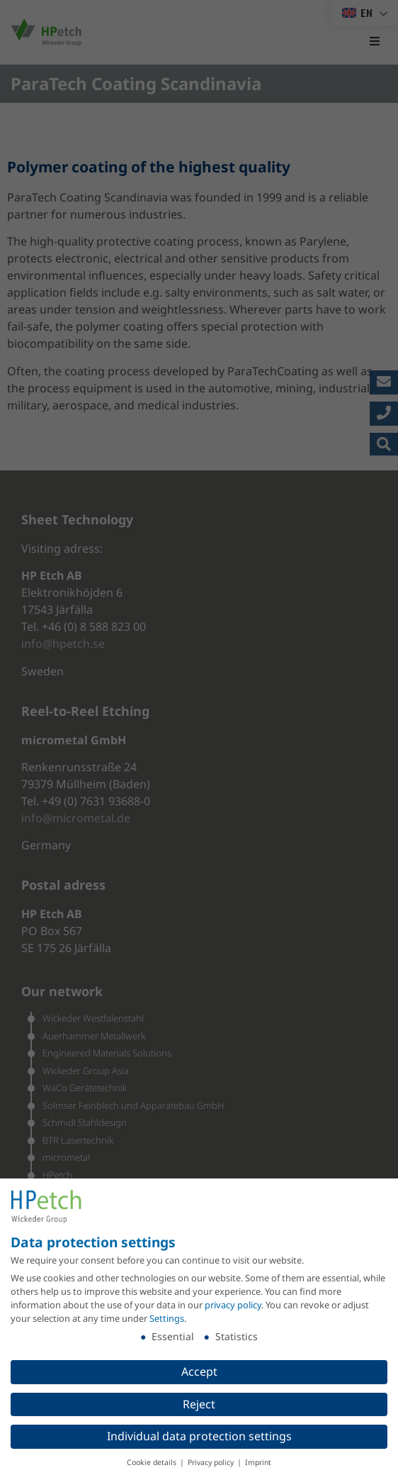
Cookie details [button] (152, 1462)
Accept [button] (199, 1371)
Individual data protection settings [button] (199, 1436)
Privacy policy (212, 1462)
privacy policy (233, 1304)
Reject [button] (199, 1404)
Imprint (258, 1462)
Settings (166, 1318)
